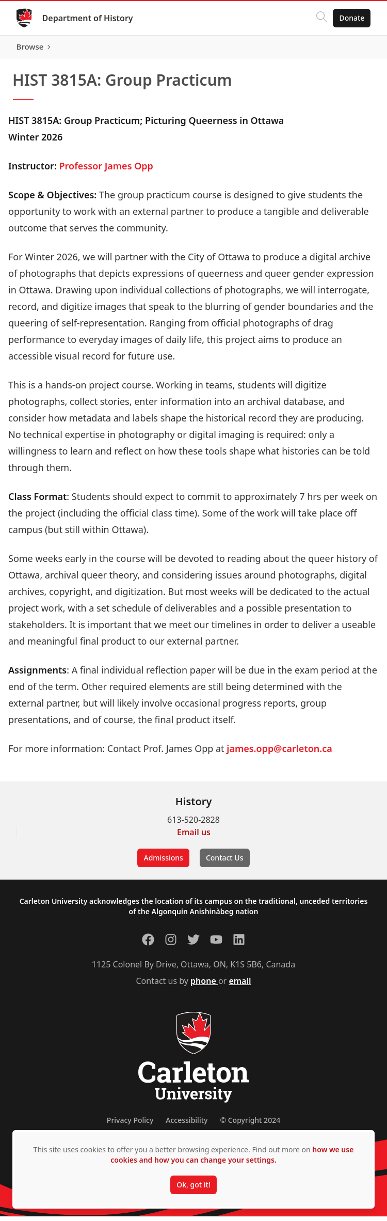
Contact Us (225, 862)
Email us (194, 836)
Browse (350, 49)
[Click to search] (321, 18)
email (240, 985)
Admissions (163, 862)
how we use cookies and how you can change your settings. (231, 1155)
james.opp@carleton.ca (279, 753)
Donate (351, 18)
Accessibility (186, 1125)
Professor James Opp (106, 170)
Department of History (87, 18)
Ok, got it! (193, 1184)
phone (204, 985)
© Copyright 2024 (250, 1125)
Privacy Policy (130, 1125)
